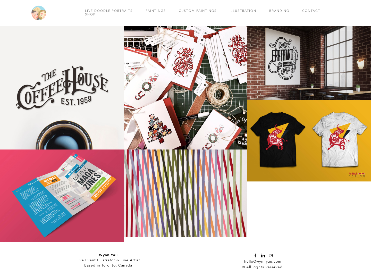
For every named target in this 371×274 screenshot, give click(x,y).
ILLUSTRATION (243, 11)
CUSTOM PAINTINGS (198, 11)
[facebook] (255, 255)
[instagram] (270, 255)
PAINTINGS (156, 11)
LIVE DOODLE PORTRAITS (109, 11)
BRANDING (279, 11)
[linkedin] (263, 255)
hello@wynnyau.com (262, 261)
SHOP (90, 14)
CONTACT (311, 11)
